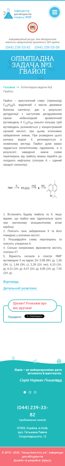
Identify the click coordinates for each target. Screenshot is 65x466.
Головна (9, 87)
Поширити (14, 317)
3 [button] (35, 392)
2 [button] (30, 392)
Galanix (46, 460)
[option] (32, 375)
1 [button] (25, 392)
